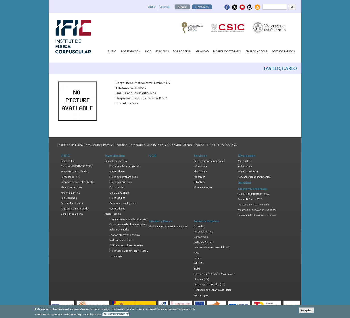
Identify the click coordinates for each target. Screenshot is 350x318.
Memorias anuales (71, 187)
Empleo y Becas (256, 51)
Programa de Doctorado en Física (257, 214)
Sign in (182, 7)
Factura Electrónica (72, 203)
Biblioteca (199, 181)
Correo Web (201, 236)
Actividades (245, 166)
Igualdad (202, 51)
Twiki (197, 268)
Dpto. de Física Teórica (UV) (209, 284)
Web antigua (201, 295)
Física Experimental (116, 160)
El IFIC (112, 51)
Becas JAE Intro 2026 (250, 199)
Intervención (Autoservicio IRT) (212, 247)
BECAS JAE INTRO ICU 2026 (253, 193)
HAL (196, 252)
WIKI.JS (198, 263)
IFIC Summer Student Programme (168, 226)
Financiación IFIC (70, 192)
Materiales (244, 160)
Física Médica (117, 197)
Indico (197, 258)
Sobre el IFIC (68, 160)
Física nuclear (117, 187)
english (152, 6)
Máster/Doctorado (227, 51)
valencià (165, 6)
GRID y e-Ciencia (119, 192)
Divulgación (182, 51)
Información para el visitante (77, 181)
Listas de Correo (203, 242)
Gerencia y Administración (209, 160)
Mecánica (199, 176)
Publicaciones (69, 197)
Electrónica (200, 171)
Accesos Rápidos (283, 51)
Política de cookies (115, 314)
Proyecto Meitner (248, 171)
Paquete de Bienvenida (74, 208)
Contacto (202, 7)
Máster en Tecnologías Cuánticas (257, 209)
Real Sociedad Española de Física (212, 289)
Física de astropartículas (123, 176)
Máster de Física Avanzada (253, 204)
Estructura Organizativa (74, 171)
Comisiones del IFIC (72, 213)
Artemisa (199, 226)
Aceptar (306, 310)
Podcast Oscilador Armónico (254, 176)
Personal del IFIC (70, 176)
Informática (200, 166)
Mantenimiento (203, 187)
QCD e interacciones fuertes (126, 245)
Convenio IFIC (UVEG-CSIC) (76, 166)
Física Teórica (113, 213)
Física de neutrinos (120, 181)
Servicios (162, 51)
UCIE (148, 51)
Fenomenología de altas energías (128, 219)
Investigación (131, 51)
